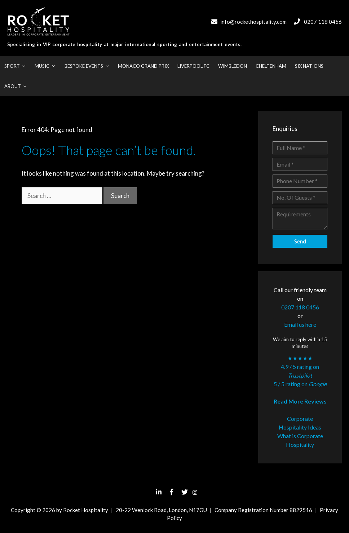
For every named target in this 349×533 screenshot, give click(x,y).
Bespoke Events (89, 66)
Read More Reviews (300, 401)
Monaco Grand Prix (143, 66)
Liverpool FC (193, 66)
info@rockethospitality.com (253, 21)
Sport (17, 66)
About (17, 86)
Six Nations (309, 66)
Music (47, 66)
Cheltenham (271, 66)
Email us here (300, 324)
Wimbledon (232, 66)
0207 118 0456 (323, 21)
